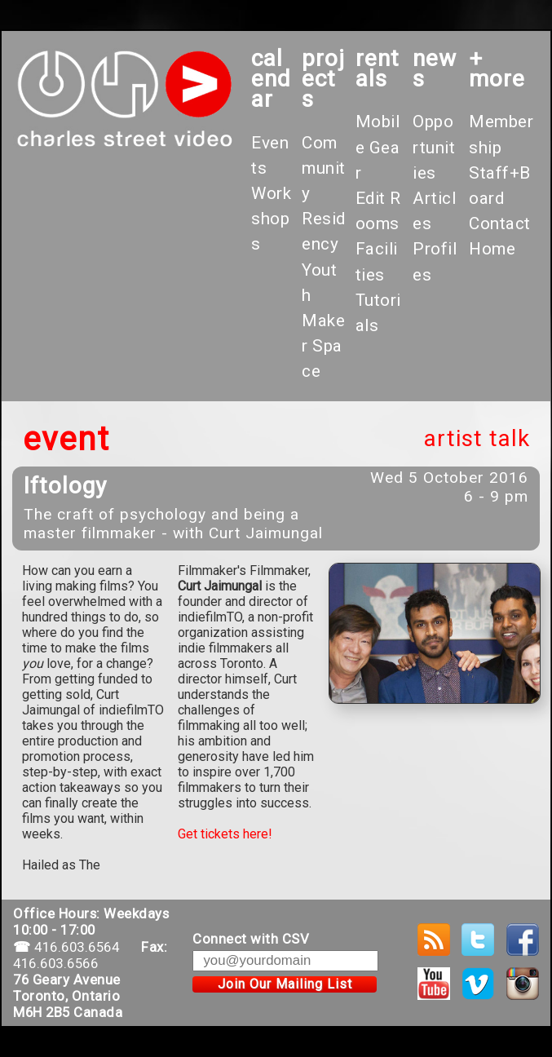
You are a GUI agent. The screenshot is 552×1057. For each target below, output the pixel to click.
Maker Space (323, 346)
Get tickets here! (225, 834)
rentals (377, 68)
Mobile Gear (377, 147)
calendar (271, 79)
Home (492, 249)
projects (323, 79)
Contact (500, 223)
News (435, 68)
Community (324, 168)
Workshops (271, 219)
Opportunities (434, 147)
